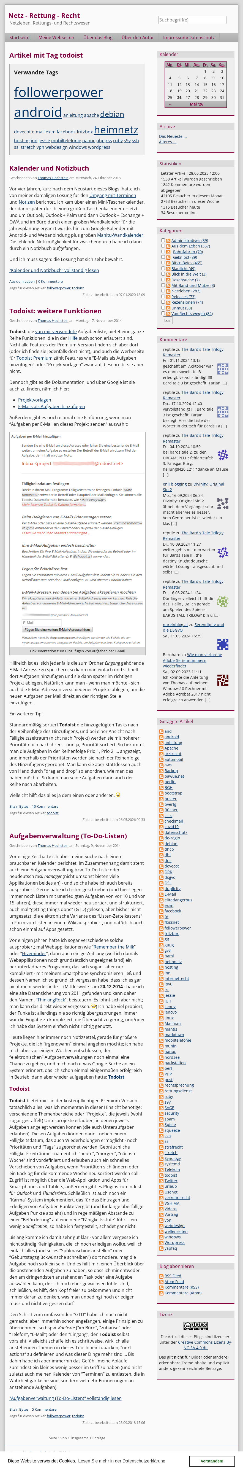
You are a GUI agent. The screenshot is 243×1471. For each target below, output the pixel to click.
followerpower (58, 92)
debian (112, 114)
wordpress (99, 147)
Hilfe (73, 338)
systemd (172, 1163)
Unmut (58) (181, 308)
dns (168, 860)
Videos (171, 1208)
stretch (28, 147)
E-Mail (170, 894)
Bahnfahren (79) (188, 251)
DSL (168, 882)
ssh (135, 141)
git (167, 939)
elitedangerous (178, 899)
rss (109, 141)
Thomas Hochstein (53, 177)
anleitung (73, 115)
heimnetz (116, 129)
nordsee (172, 1057)
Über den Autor (138, 37)
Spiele (170, 1124)
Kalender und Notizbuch (49, 168)
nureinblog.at (175, 624)
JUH (168, 1001)
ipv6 (168, 984)
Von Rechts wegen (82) (192, 313)
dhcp (169, 849)
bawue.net (174, 776)
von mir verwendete (56, 331)
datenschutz (176, 832)
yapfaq (171, 1248)
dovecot (22, 132)
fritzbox (85, 132)
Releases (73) (183, 296)
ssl (17, 147)
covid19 (172, 826)
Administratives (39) (189, 240)
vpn (40, 147)
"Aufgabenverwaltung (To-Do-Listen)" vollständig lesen (65, 1398)
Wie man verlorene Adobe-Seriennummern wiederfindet (192, 660)
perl (168, 1068)
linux (169, 1017)
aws (168, 764)
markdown (174, 1034)
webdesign (56, 147)
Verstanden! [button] (212, 1461)
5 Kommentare (44, 1409)
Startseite (19, 37)
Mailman (173, 1023)
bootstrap (173, 793)
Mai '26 (196, 104)
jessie (44, 141)
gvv (168, 950)
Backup (171, 770)
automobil (174, 759)
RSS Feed (173, 1275)
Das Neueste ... (173, 136)
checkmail (174, 821)
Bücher (171, 809)
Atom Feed (174, 1281)
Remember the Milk (114, 947)
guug (169, 944)
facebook (66, 132)
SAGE (169, 1107)
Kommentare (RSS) (182, 1287)
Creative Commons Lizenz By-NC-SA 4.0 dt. (205, 1345)
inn (34, 141)
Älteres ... (167, 141)
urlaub (171, 1186)
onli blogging (175, 484)
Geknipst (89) (185, 257)
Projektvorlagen (34, 400)
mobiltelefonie (66, 141)
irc (167, 989)
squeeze (172, 1130)
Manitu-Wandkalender (120, 235)
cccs (168, 815)
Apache (171, 748)
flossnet (172, 922)
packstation (175, 1062)
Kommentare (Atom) (183, 1292)
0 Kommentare (50, 281)
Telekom (172, 1169)
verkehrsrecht (177, 1197)
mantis (171, 1029)
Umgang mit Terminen (112, 195)
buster (171, 798)
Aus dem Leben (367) (190, 246)
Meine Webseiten (56, 37)
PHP (168, 1074)
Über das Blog (98, 37)
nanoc (88, 141)
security (172, 1113)
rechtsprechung (179, 1085)
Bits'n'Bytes (18, 806)
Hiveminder (34, 953)
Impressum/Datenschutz (189, 37)
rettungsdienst (178, 1090)
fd (166, 916)
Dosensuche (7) (185, 279)
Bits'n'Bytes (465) (186, 262)
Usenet (171, 1192)
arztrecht (173, 753)
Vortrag (171, 1214)
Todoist (116, 1077)
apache (91, 115)
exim (51, 132)
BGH (169, 787)
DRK (168, 871)
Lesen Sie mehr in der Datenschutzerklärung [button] (121, 1461)
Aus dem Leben (22, 281)
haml (169, 955)
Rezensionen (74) (187, 302)
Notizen (27, 202)
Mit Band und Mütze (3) (193, 285)
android (38, 112)
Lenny (170, 1006)
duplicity (173, 888)
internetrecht (177, 978)
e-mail (38, 132)
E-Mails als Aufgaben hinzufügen (51, 406)
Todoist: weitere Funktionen (55, 310)
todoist (78, 287)
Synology (173, 1158)
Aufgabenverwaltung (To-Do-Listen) (68, 835)
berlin (170, 781)
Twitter (171, 1180)
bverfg (170, 804)
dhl (168, 854)
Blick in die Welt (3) (188, 274)
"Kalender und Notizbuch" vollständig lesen (54, 270)
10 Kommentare (45, 806)
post (169, 1079)
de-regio (172, 837)
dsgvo (170, 877)
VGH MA (172, 1203)
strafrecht (174, 1147)
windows (78, 147)
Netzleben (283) (185, 290)
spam (170, 1119)
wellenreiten (176, 1231)
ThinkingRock (51, 1000)
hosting (22, 141)
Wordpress (175, 1242)
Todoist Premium (35, 358)
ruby (118, 141)
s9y (127, 141)
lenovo (171, 1012)
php (100, 141)
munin (171, 1046)
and (168, 731)
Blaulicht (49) (183, 268)
